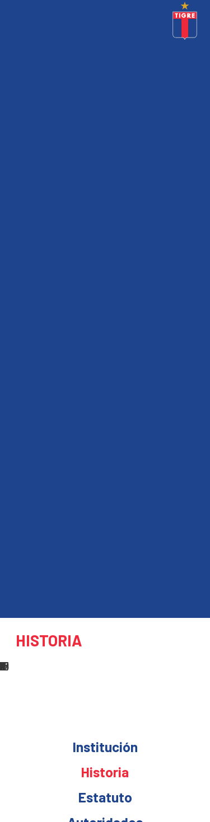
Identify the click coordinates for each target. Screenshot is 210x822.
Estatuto (105, 796)
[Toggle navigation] (11, 22)
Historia (105, 771)
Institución (105, 746)
